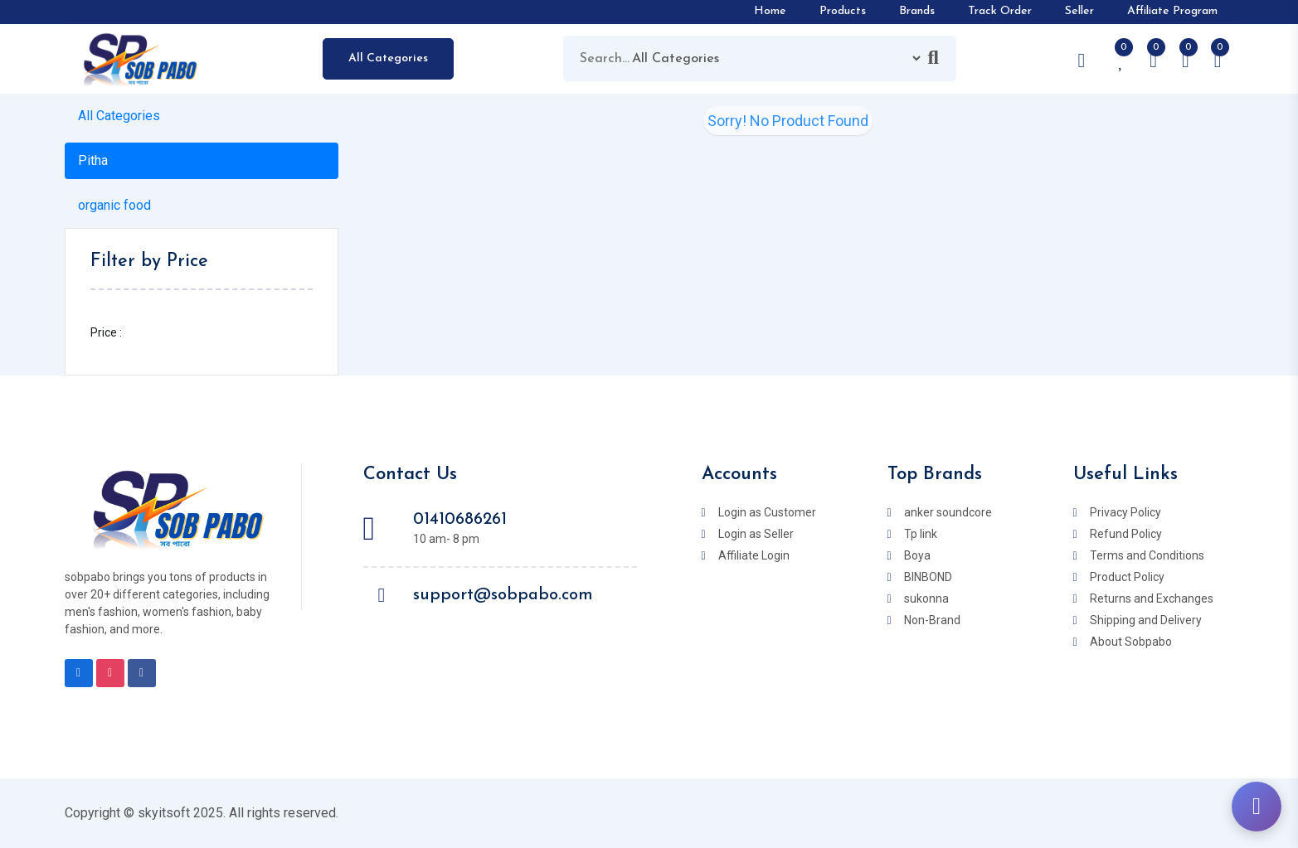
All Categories (388, 58)
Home (770, 11)
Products (842, 11)
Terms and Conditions (1147, 555)
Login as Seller (756, 533)
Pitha (93, 160)
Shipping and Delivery (1146, 620)
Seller (1079, 11)
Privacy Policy (1125, 512)
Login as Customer (767, 512)
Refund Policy (1126, 533)
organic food (114, 205)
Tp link (920, 533)
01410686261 (460, 519)
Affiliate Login (754, 555)
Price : (106, 332)
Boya (917, 555)
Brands (917, 11)
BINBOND (928, 577)
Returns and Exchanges (1151, 598)
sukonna (926, 598)
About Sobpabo (1131, 641)
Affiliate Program (1172, 11)
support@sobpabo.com (503, 595)
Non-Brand (932, 620)
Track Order (1000, 11)
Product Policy (1127, 577)
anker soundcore (948, 512)
